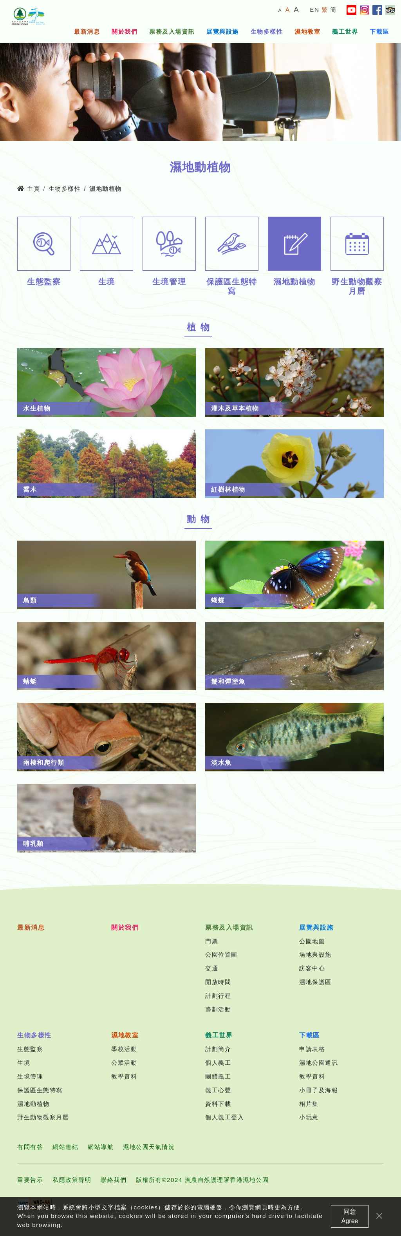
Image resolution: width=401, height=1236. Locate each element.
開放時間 (218, 982)
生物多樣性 (267, 31)
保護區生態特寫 (40, 1090)
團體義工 (218, 1076)
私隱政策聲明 (71, 1179)
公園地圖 (312, 941)
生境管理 (30, 1076)
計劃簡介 (218, 1049)
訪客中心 (312, 968)
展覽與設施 (222, 31)
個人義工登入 (224, 1117)
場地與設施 (315, 954)
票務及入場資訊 (172, 31)
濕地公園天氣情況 (149, 1147)
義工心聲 (218, 1090)
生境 (23, 1062)
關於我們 (124, 31)
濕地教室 (307, 31)
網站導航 (101, 1147)
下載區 (379, 31)
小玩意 (309, 1117)
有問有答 (30, 1147)
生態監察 (30, 1049)
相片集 (309, 1103)
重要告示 (30, 1179)
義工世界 (345, 31)
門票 (211, 941)
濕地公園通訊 (318, 1062)
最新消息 (87, 31)
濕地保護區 (315, 982)
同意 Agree (349, 1217)
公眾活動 (124, 1062)
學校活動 (124, 1049)
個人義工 (218, 1062)
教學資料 (124, 1076)
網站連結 (65, 1147)
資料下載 (218, 1103)
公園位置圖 (221, 954)
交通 (211, 968)
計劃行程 (218, 995)
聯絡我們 (113, 1179)
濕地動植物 (33, 1103)
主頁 (28, 188)
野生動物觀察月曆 (43, 1117)
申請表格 (312, 1049)
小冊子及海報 (318, 1090)
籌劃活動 (218, 1009)
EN (314, 9)
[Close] (379, 1216)
